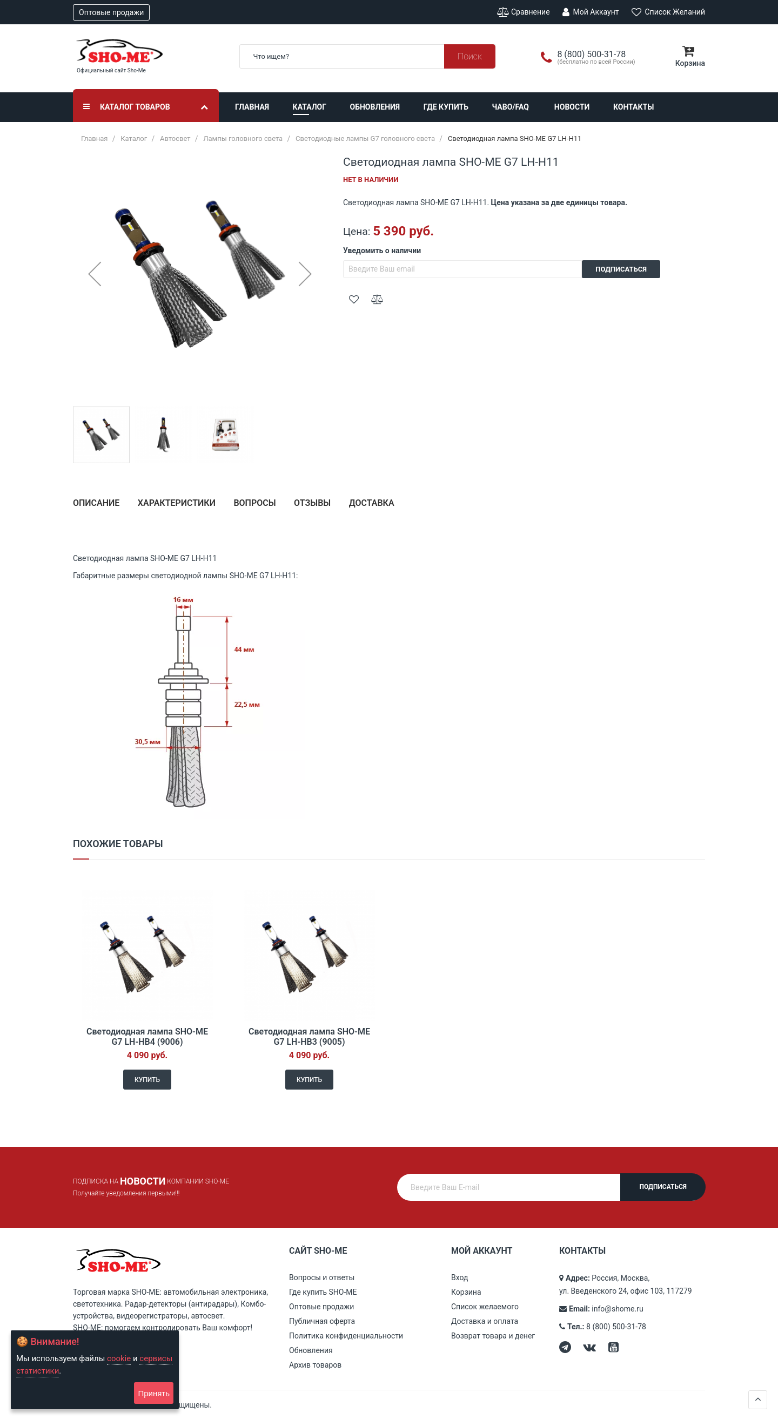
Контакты (633, 107)
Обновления (375, 107)
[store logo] (148, 51)
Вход (459, 1277)
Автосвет (175, 138)
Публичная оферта (322, 1321)
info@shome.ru (617, 1308)
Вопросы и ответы (321, 1277)
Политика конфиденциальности (346, 1335)
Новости (572, 107)
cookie (119, 1358)
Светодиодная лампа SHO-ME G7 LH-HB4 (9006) (147, 1036)
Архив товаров (315, 1365)
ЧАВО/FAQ (510, 107)
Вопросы (254, 503)
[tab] (96, 507)
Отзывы (312, 503)
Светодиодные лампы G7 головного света (365, 138)
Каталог (309, 107)
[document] (94, 1370)
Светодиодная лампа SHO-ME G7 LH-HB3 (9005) (309, 1036)
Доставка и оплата (484, 1321)
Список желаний (668, 12)
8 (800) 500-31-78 (616, 1326)
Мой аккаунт (590, 12)
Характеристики (177, 503)
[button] (94, 274)
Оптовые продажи (111, 12)
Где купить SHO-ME (323, 1292)
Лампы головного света (243, 138)
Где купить (446, 107)
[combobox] (367, 56)
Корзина (466, 1292)
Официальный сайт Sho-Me (111, 70)
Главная (252, 107)
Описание (96, 503)
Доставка (371, 503)
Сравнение (523, 12)
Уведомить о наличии (382, 250)
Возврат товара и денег (493, 1335)
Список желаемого (485, 1306)
